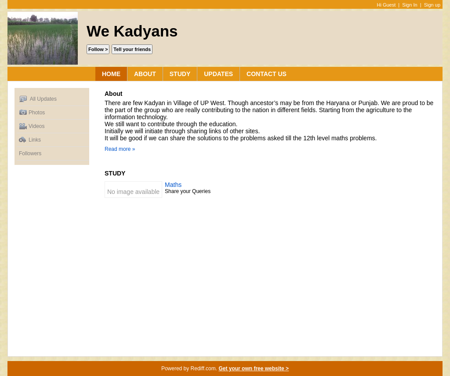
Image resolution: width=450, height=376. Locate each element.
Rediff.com (203, 368)
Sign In (409, 4)
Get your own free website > (253, 368)
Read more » (120, 149)
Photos (32, 113)
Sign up (432, 4)
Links (30, 140)
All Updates (38, 99)
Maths (173, 184)
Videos (31, 126)
